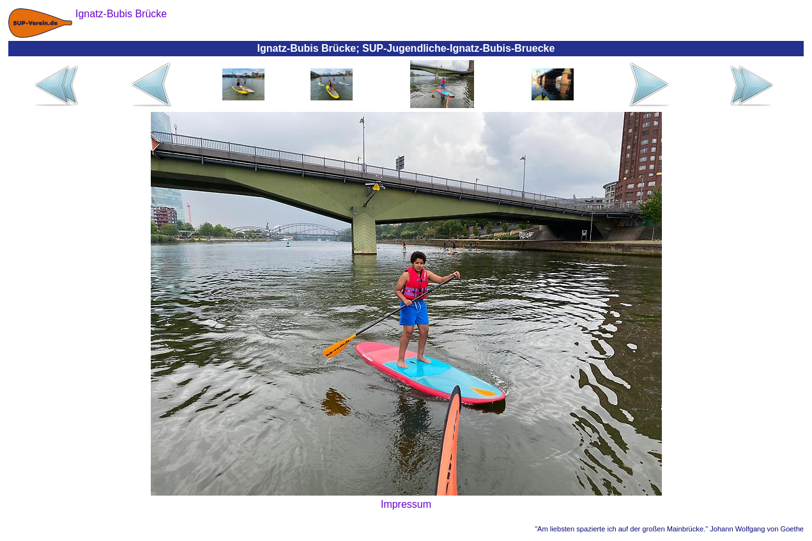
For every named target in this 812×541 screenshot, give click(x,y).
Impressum (406, 504)
